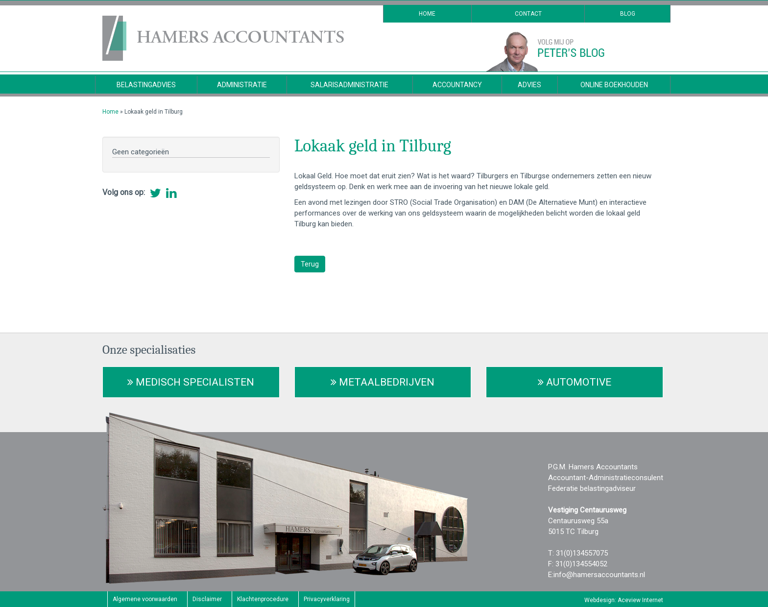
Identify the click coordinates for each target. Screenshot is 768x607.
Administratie (242, 85)
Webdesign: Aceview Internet (623, 600)
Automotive (574, 382)
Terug (310, 264)
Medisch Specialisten (190, 382)
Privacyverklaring (327, 599)
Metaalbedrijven (382, 382)
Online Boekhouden (614, 85)
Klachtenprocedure (262, 599)
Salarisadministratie (349, 85)
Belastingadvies (146, 85)
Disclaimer (207, 599)
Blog (627, 13)
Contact (528, 13)
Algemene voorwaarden (145, 599)
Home (427, 13)
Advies (529, 85)
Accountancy (457, 85)
